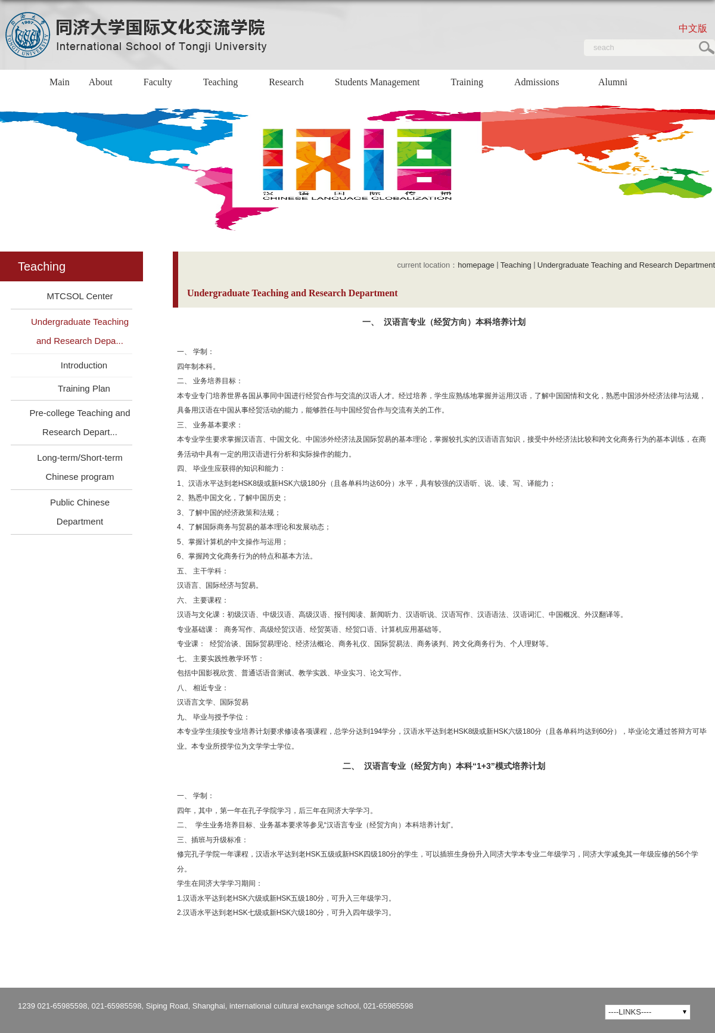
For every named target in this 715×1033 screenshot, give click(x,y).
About (107, 83)
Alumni (618, 83)
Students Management (383, 83)
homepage (476, 264)
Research (292, 83)
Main (59, 82)
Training (472, 83)
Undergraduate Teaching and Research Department (626, 264)
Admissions (536, 95)
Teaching (226, 83)
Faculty (164, 83)
